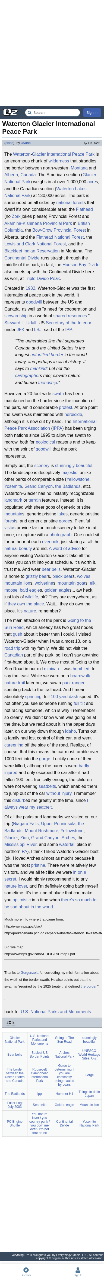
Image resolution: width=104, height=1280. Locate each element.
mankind (38, 368)
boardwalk (80, 676)
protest (65, 407)
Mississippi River (20, 844)
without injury (58, 793)
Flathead (84, 209)
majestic (69, 472)
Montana (79, 168)
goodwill (34, 302)
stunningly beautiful (73, 465)
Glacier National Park (14, 1040)
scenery (41, 465)
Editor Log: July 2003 (15, 1105)
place (9, 143)
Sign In (92, 113)
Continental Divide (22, 258)
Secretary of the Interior (68, 323)
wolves (83, 576)
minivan (51, 668)
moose (10, 590)
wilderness (59, 161)
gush (17, 634)
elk (92, 583)
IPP (68, 329)
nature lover (15, 886)
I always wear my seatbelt (46, 804)
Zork (16, 216)
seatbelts (47, 786)
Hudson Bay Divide (80, 264)
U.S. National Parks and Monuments (56, 1011)
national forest (70, 202)
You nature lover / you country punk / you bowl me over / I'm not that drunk (39, 1123)
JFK (20, 329)
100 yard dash (64, 696)
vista (8, 527)
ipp (39, 1094)
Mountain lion (89, 1105)
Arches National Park (64, 1054)
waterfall (67, 844)
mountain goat (71, 583)
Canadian (13, 655)
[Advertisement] (52, 53)
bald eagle (30, 590)
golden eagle (57, 590)
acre (91, 181)
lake (61, 514)
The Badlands (15, 1094)
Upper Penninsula (58, 823)
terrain (35, 500)
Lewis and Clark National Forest (35, 244)
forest (9, 521)
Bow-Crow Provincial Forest (59, 230)
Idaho (70, 731)
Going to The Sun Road (64, 1040)
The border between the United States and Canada (14, 1075)
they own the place (26, 604)
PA (24, 851)
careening (13, 745)
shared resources (70, 316)
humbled (81, 668)
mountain (13, 514)
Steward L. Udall (20, 323)
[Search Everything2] (52, 112)
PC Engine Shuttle (15, 1123)
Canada (28, 174)
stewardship (15, 316)
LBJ (38, 329)
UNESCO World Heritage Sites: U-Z (89, 1054)
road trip (12, 648)
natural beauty (18, 548)
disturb (18, 800)
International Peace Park (70, 154)
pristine (38, 865)
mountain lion (17, 583)
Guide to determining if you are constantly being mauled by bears (64, 1075)
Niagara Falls (26, 823)
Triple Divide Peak (42, 278)
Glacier (39, 154)
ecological (45, 442)
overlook (50, 541)
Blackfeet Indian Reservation (32, 251)
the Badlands (67, 486)
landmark (13, 500)
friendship (47, 382)
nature (30, 611)
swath (58, 393)
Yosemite (13, 486)
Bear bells (15, 1054)
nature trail (14, 683)
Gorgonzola (30, 973)
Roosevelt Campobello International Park (40, 1075)
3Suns (26, 143)
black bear (62, 576)
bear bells (51, 569)
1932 (30, 288)
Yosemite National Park (89, 1123)
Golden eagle (64, 1105)
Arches (68, 837)
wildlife (31, 597)
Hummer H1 (64, 1094)
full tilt (79, 703)
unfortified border (46, 354)
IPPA (57, 428)
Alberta (11, 174)
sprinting (33, 696)
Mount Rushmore (41, 830)
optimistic (21, 900)
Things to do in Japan (89, 1094)
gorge (64, 521)
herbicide (73, 414)
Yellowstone (78, 479)
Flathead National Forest (60, 237)
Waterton (21, 154)
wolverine (44, 583)
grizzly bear (37, 576)
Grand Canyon (38, 486)
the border (88, 986)
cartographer (27, 375)
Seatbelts (39, 1105)
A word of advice (65, 548)
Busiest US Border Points (39, 1054)
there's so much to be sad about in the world (50, 903)
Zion (24, 837)
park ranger (73, 683)
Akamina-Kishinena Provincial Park (38, 223)
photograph (60, 534)
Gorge (89, 1075)
